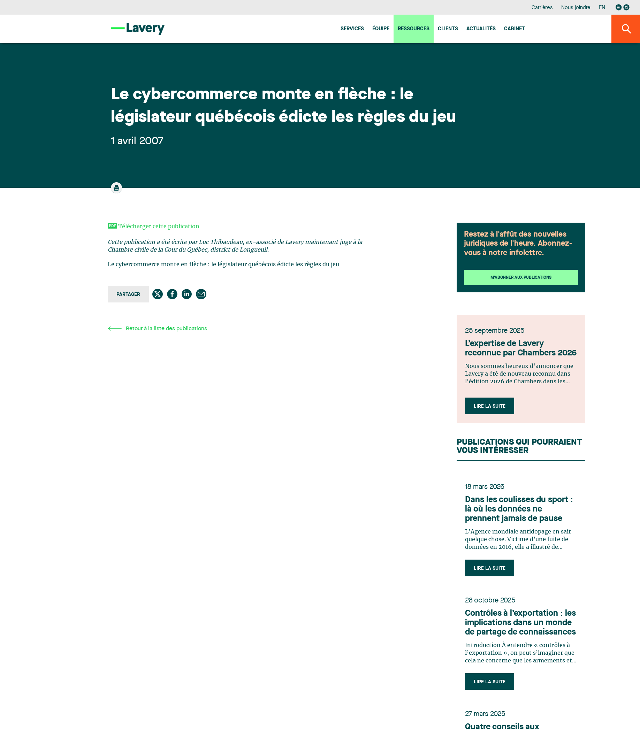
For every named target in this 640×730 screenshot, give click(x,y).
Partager (128, 294)
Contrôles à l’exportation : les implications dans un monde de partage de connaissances (520, 623)
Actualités (481, 29)
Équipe (380, 29)
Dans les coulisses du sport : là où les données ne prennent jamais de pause (519, 509)
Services (352, 29)
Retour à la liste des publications (157, 329)
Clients (448, 29)
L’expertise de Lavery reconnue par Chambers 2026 (521, 349)
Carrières (542, 7)
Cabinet (514, 29)
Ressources (413, 29)
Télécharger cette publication (158, 226)
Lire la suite (489, 406)
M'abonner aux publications (520, 278)
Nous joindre (576, 7)
